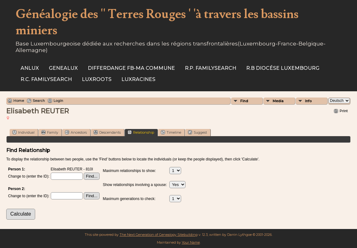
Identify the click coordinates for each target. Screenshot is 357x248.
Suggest (197, 132)
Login (58, 100)
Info (308, 101)
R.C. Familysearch (46, 79)
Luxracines (138, 79)
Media (278, 101)
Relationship (141, 132)
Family (49, 132)
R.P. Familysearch (210, 68)
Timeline (171, 132)
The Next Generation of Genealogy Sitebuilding (159, 234)
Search (39, 100)
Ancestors (76, 132)
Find (244, 101)
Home (18, 100)
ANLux (30, 68)
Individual (23, 132)
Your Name (191, 242)
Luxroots (96, 79)
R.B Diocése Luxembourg (282, 68)
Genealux (63, 68)
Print (344, 111)
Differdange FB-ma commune (131, 68)
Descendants (107, 132)
